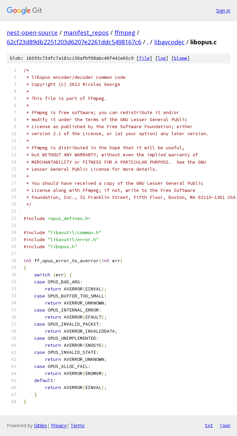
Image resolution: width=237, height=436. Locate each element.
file (144, 58)
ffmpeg (124, 33)
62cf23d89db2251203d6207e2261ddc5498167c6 (74, 42)
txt (209, 425)
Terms (77, 425)
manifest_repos (86, 33)
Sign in (223, 10)
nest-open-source (32, 33)
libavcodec (169, 42)
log (162, 58)
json (225, 425)
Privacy (58, 425)
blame (180, 58)
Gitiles (40, 425)
